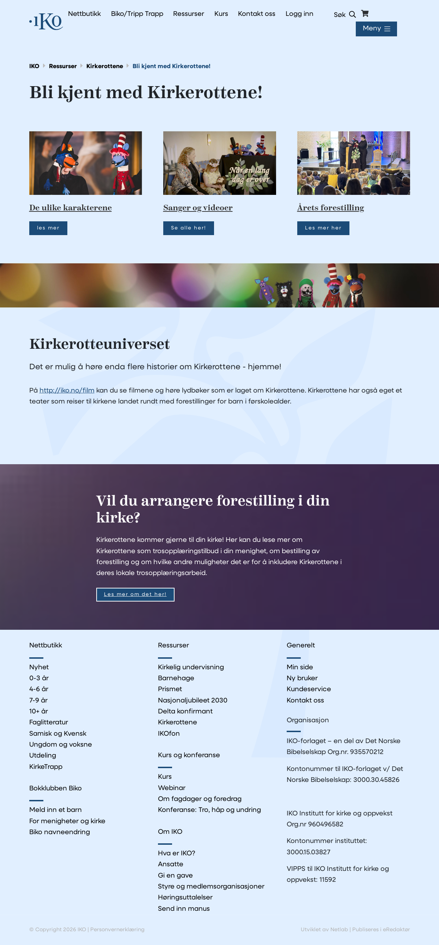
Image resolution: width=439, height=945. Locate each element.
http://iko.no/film (66, 391)
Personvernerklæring (117, 930)
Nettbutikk (45, 645)
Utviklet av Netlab (324, 930)
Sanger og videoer (198, 208)
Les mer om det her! (135, 594)
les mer (48, 228)
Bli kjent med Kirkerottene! (172, 67)
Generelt (301, 645)
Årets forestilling (330, 208)
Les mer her (323, 228)
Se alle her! (188, 228)
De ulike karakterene (70, 208)
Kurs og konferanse (189, 755)
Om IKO (170, 832)
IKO (34, 67)
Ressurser (63, 67)
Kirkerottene (104, 67)
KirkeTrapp (45, 767)
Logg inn (299, 14)
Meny (372, 28)
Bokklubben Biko (55, 788)
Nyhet (39, 667)
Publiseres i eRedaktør (381, 930)
